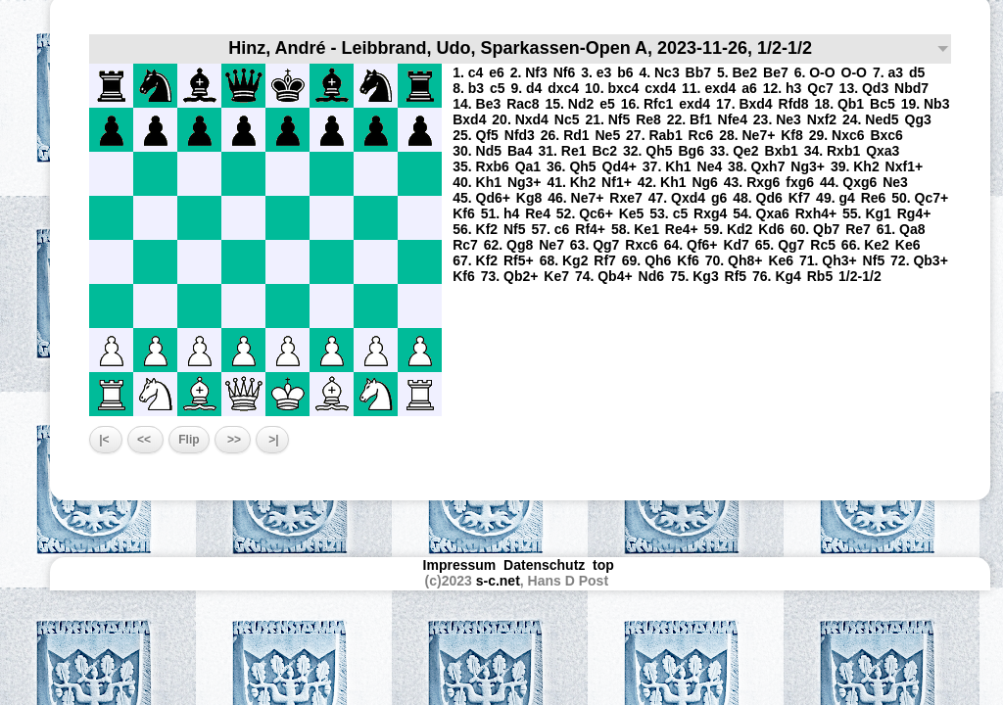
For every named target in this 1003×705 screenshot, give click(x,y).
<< (145, 439)
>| (272, 439)
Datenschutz (544, 565)
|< (106, 439)
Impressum (460, 565)
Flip (188, 439)
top (605, 565)
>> (232, 439)
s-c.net (498, 580)
